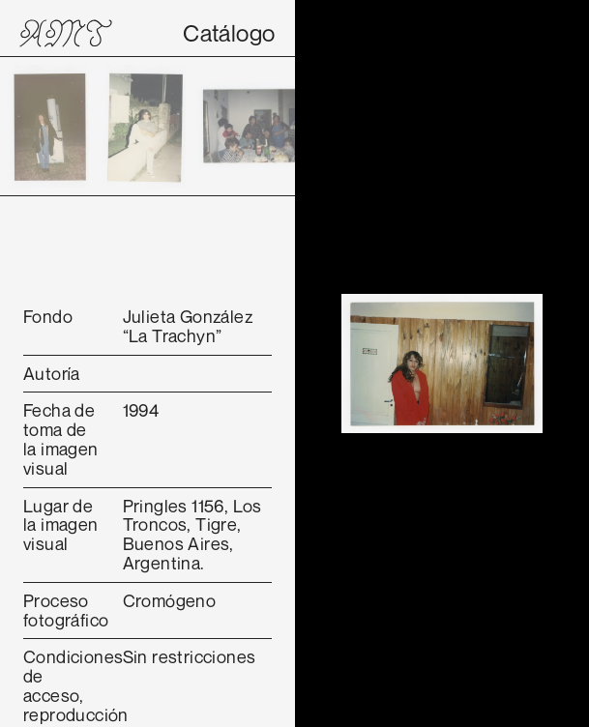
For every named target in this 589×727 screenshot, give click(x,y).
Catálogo (229, 32)
